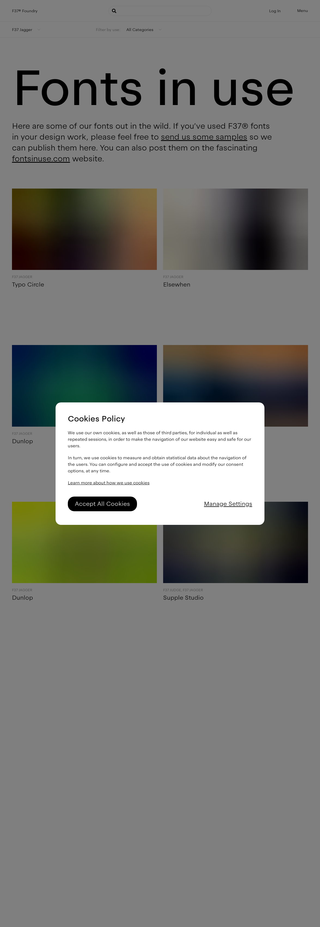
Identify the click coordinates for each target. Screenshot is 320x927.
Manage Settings (228, 503)
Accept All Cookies (102, 503)
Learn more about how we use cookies (109, 483)
